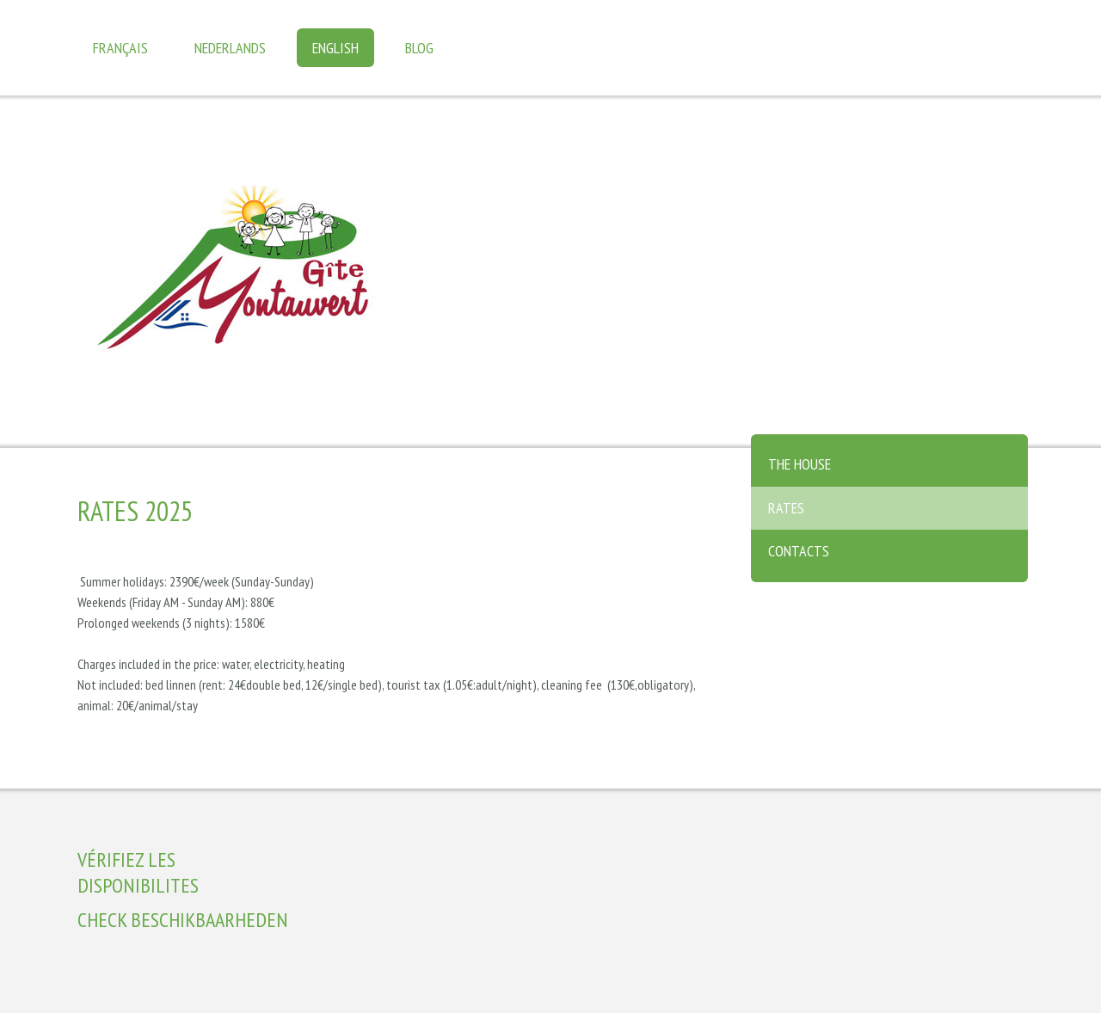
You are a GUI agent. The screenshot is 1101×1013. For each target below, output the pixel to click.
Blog (419, 48)
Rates (786, 508)
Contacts (798, 551)
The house (799, 464)
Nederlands (230, 48)
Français (120, 48)
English (335, 48)
